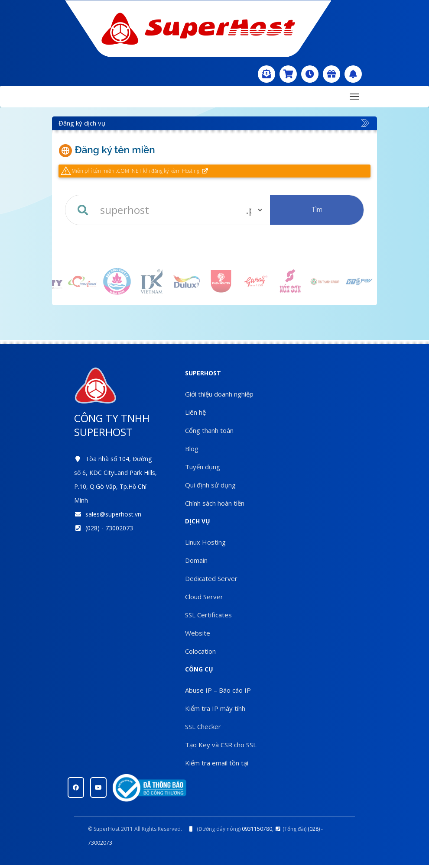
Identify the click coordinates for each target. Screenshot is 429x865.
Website (197, 633)
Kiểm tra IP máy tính (215, 708)
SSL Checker (203, 726)
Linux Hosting (205, 542)
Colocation (200, 651)
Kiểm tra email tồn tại (216, 762)
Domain (196, 560)
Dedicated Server (211, 578)
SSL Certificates (208, 614)
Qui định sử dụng (210, 485)
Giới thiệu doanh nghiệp (219, 394)
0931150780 (257, 829)
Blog (191, 448)
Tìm (317, 209)
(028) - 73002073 (109, 528)
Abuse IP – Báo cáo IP (218, 690)
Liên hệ (195, 412)
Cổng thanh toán (209, 430)
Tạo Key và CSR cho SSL (221, 744)
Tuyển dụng (202, 466)
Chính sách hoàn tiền (214, 503)
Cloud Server (204, 596)
